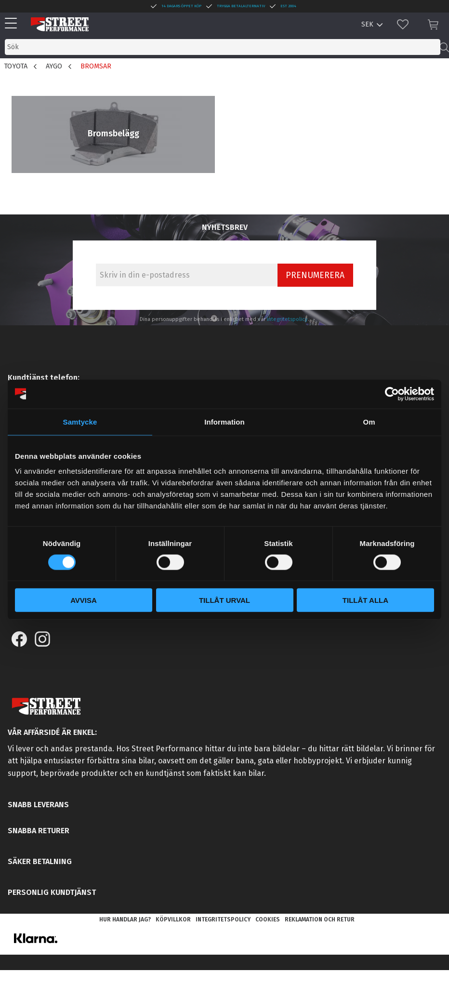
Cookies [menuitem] (267, 919)
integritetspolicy (287, 319)
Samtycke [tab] (80, 421)
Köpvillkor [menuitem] (173, 919)
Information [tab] (224, 421)
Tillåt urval (224, 600)
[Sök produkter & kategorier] (222, 47)
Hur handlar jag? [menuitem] (125, 919)
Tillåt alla (365, 600)
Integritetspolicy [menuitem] (223, 919)
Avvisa (83, 600)
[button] (13, 23)
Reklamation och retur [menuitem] (320, 919)
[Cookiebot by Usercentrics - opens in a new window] (392, 393)
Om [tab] (369, 421)
